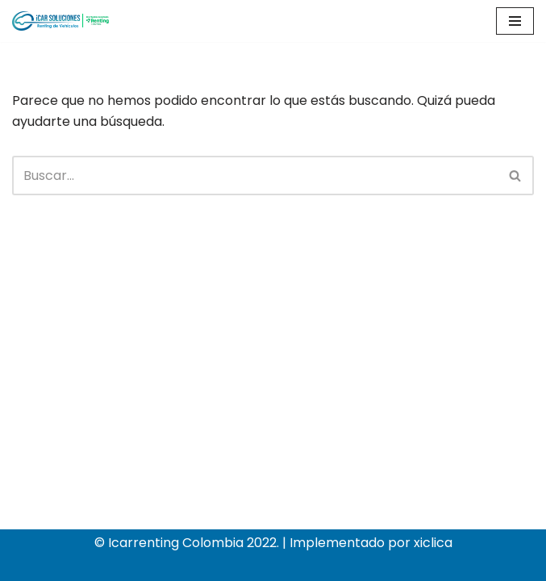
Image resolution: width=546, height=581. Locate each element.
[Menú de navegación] (515, 21)
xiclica (433, 542)
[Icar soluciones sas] (60, 21)
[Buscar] (255, 175)
